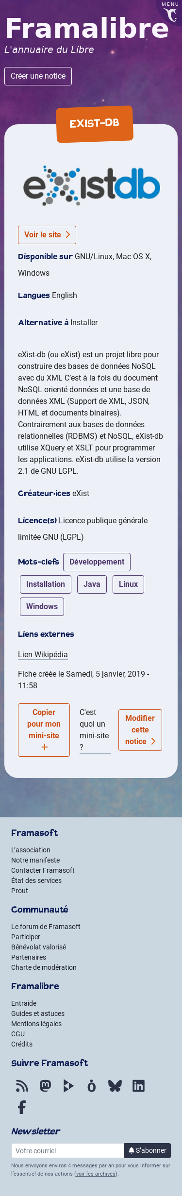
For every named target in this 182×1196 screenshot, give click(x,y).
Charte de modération (44, 967)
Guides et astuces (38, 1013)
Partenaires (28, 957)
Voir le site (47, 234)
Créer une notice (38, 76)
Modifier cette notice (140, 730)
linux (128, 584)
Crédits (22, 1044)
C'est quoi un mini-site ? (94, 730)
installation (45, 584)
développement (96, 561)
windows (42, 606)
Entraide (23, 1003)
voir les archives (96, 1174)
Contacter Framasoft (43, 870)
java (91, 584)
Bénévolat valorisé (38, 947)
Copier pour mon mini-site (44, 729)
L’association (30, 850)
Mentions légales (36, 1024)
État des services (36, 880)
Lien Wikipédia (43, 654)
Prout (19, 891)
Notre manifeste (35, 860)
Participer (25, 937)
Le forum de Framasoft (46, 926)
